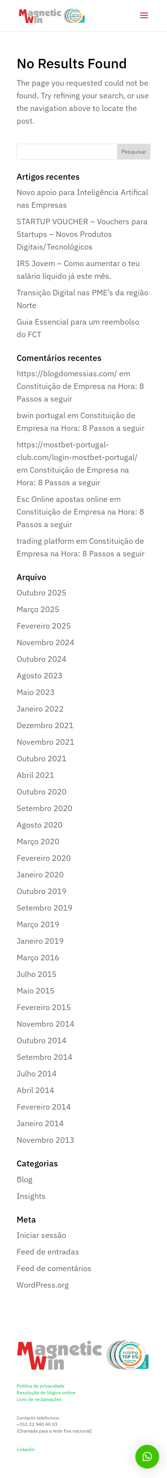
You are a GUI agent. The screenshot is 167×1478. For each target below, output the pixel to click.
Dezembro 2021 (45, 725)
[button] (147, 1457)
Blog (24, 1179)
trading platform (45, 540)
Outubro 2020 (41, 791)
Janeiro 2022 (40, 708)
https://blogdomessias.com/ (67, 373)
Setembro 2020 (44, 808)
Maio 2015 (36, 990)
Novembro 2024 (45, 642)
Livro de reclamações (39, 1399)
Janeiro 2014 (40, 1123)
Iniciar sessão (41, 1235)
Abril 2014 (35, 1090)
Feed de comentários (54, 1268)
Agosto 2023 (40, 675)
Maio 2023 (36, 692)
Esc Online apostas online (62, 499)
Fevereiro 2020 (44, 858)
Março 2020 (38, 841)
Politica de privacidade (41, 1386)
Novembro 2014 (45, 1023)
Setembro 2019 (44, 907)
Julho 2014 (37, 1073)
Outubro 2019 (41, 891)
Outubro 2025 (41, 592)
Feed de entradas (48, 1251)
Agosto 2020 (40, 824)
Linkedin (26, 1449)
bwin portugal (41, 415)
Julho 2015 (37, 974)
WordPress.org (43, 1284)
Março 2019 (38, 924)
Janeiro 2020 (40, 874)
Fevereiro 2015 (44, 1007)
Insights (31, 1196)
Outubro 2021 (41, 758)
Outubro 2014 (41, 1040)
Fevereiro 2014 (44, 1106)
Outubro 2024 (41, 659)
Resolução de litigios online (46, 1392)
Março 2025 (38, 609)
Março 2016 (38, 957)
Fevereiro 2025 (44, 625)
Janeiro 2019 (40, 940)
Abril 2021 (35, 775)
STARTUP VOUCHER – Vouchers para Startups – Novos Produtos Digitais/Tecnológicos (82, 234)
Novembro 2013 (45, 1139)
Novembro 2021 (45, 741)
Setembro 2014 (44, 1057)
